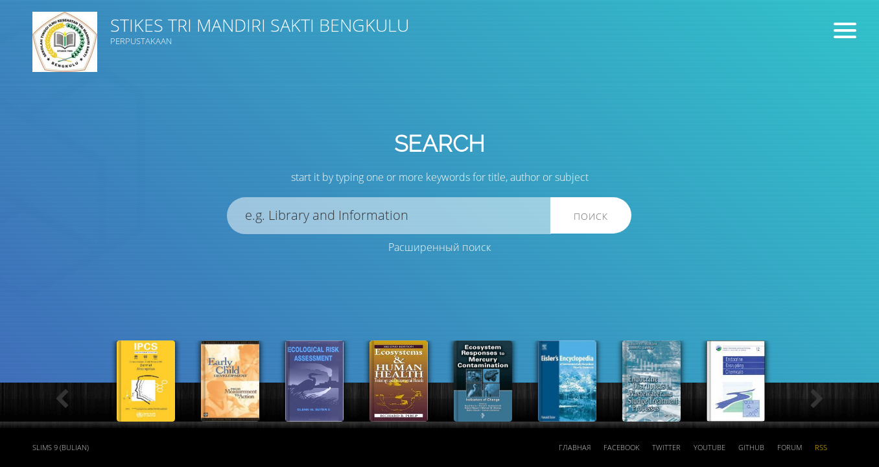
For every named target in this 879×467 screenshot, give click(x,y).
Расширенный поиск (439, 247)
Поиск (591, 216)
